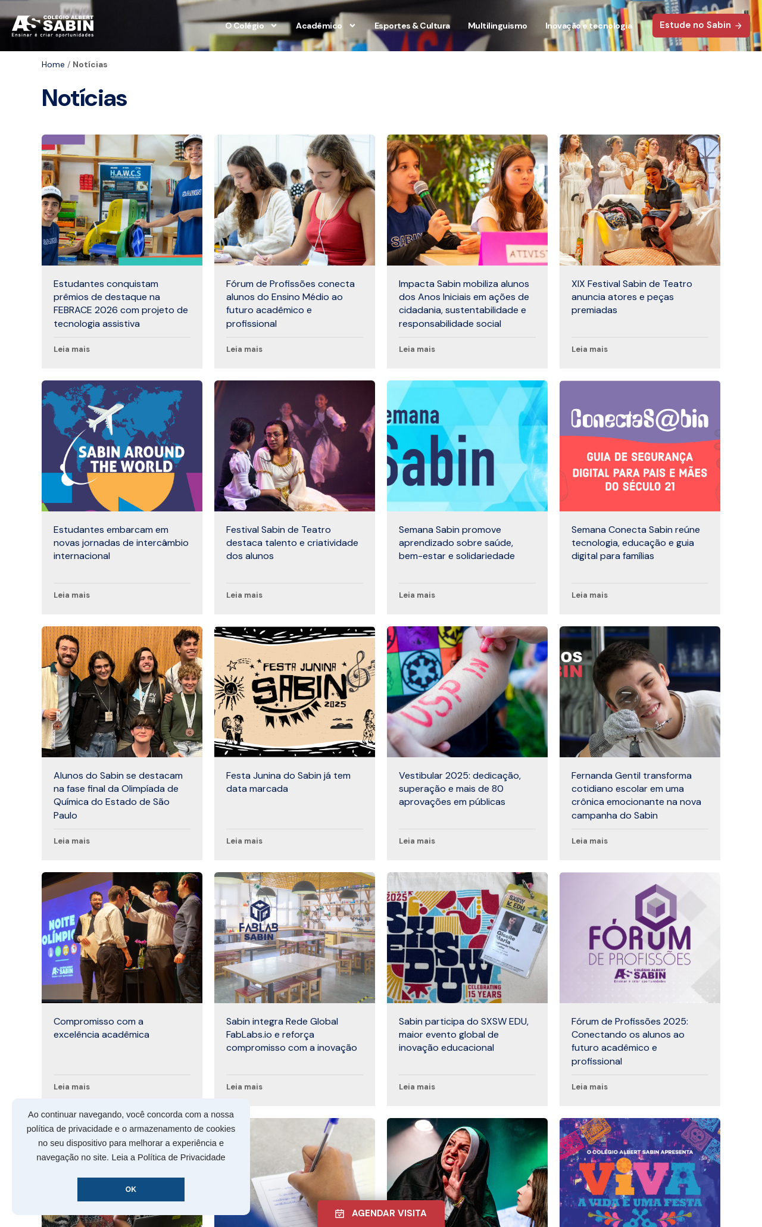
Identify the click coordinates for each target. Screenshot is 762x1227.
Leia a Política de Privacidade (169, 1157)
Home (53, 64)
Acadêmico (326, 25)
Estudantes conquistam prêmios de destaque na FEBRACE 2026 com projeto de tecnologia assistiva (121, 303)
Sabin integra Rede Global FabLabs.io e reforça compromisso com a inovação (291, 1034)
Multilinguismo (497, 25)
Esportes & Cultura (412, 25)
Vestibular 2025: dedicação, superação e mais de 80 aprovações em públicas (460, 788)
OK (131, 1189)
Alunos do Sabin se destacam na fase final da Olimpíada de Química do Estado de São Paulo (118, 795)
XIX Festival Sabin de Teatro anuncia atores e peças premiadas (632, 297)
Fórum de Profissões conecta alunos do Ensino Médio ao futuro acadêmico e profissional (290, 303)
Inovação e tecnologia (588, 25)
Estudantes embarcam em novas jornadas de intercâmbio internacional (121, 543)
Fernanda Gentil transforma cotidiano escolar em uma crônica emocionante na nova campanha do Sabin (636, 795)
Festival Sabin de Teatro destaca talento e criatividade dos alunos (292, 543)
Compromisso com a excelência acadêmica (101, 1028)
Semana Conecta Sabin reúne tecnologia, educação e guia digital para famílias (636, 543)
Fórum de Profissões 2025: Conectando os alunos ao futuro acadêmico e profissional (630, 1041)
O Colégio (252, 25)
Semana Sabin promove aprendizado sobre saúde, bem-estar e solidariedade (457, 543)
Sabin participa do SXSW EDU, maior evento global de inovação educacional (464, 1034)
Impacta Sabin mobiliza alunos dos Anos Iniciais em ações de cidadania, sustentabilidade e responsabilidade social (464, 303)
